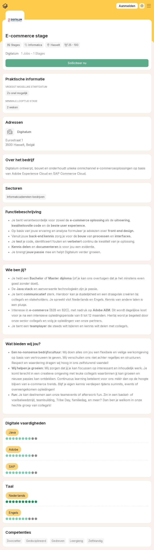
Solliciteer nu (77, 63)
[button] (149, 6)
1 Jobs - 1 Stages (32, 53)
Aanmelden (127, 6)
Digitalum (12, 53)
